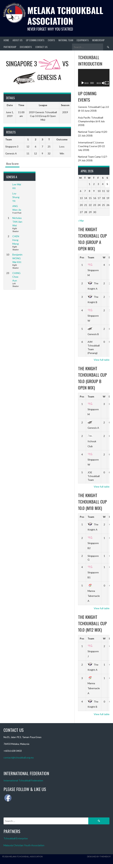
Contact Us (41, 47)
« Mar (81, 220)
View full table (101, 359)
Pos (82, 257)
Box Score (12, 163)
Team (91, 257)
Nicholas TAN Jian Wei (17, 221)
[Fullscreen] (107, 83)
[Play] (82, 83)
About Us (17, 40)
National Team (65, 40)
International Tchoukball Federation (23, 780)
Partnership (10, 47)
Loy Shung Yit (15, 197)
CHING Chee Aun (16, 276)
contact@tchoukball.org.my (19, 757)
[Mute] (103, 83)
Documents (26, 47)
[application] (93, 78)
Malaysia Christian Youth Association (24, 845)
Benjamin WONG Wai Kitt (17, 258)
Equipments (83, 40)
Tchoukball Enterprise (16, 838)
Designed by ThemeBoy (99, 856)
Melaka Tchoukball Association (65, 15)
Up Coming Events (35, 40)
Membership (98, 40)
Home (6, 40)
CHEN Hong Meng (15, 240)
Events (51, 40)
